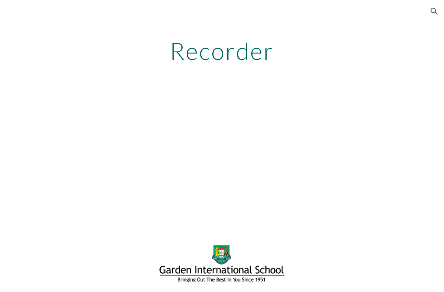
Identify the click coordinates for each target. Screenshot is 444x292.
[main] (222, 50)
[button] (434, 11)
